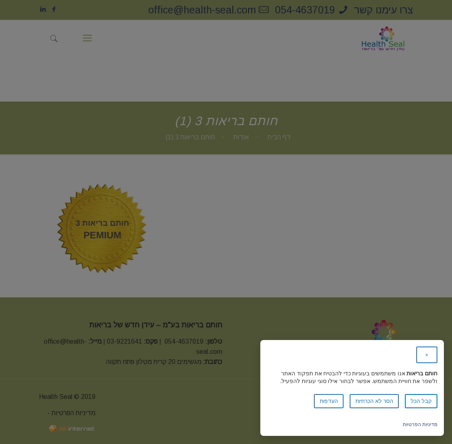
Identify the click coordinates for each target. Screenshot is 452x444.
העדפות (329, 401)
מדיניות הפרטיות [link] (420, 424)
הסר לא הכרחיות (374, 401)
